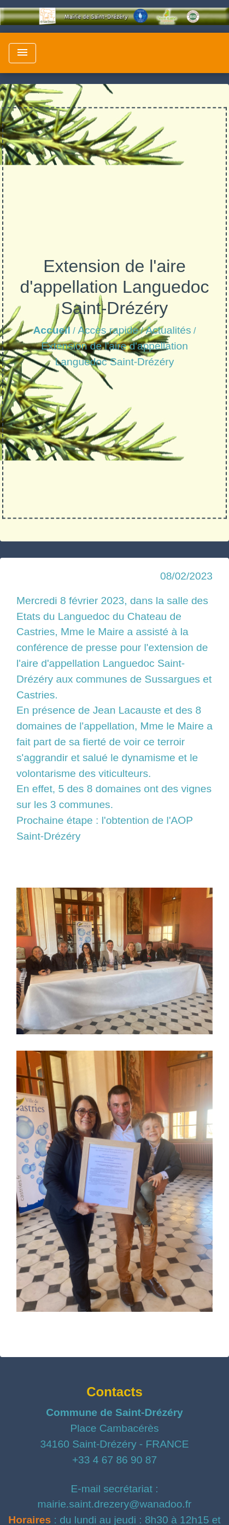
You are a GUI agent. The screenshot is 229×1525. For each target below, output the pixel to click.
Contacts (114, 1391)
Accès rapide (108, 330)
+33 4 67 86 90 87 (114, 1460)
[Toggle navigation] (22, 53)
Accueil (52, 330)
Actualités (168, 330)
